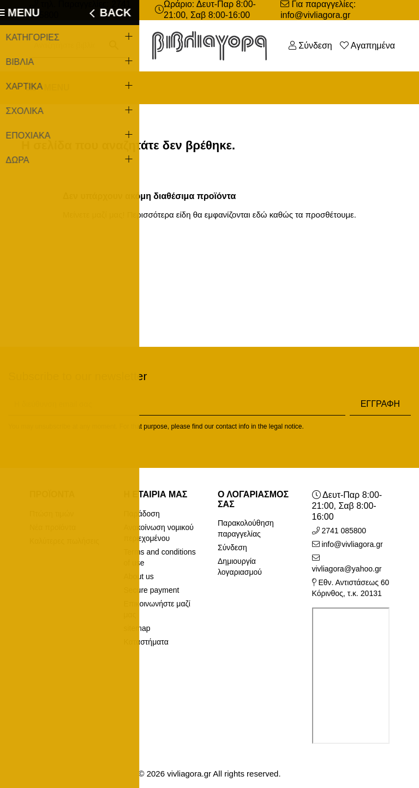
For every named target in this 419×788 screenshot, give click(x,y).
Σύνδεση (232, 547)
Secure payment (151, 590)
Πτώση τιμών (51, 513)
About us (139, 576)
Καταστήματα (146, 641)
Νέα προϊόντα (52, 527)
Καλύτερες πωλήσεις (64, 541)
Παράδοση (142, 513)
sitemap (137, 628)
